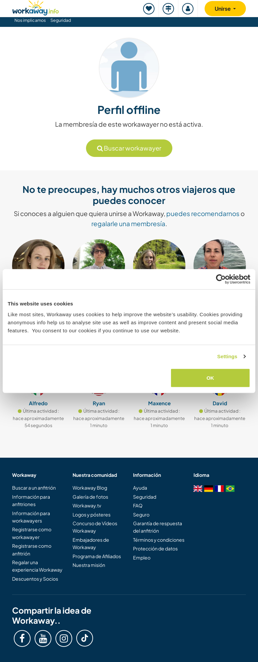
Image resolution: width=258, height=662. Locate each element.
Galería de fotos (90, 497)
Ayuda (140, 488)
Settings (227, 356)
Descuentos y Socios (35, 579)
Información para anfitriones (31, 500)
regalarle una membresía (128, 223)
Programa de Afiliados (97, 556)
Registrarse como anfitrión (31, 549)
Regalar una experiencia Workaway (37, 566)
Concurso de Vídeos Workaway (95, 527)
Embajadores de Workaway (91, 543)
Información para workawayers (31, 517)
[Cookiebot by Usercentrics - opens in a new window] (220, 279)
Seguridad (60, 20)
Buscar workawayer (129, 148)
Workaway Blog (90, 488)
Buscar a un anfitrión (34, 488)
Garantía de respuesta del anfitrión (157, 527)
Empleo (141, 557)
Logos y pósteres (92, 514)
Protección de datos (155, 548)
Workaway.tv (87, 505)
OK (210, 377)
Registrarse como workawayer (31, 533)
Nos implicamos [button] (30, 20)
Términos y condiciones (158, 540)
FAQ (137, 505)
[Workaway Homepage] (35, 7)
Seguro (141, 514)
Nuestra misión (89, 565)
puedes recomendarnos (203, 213)
